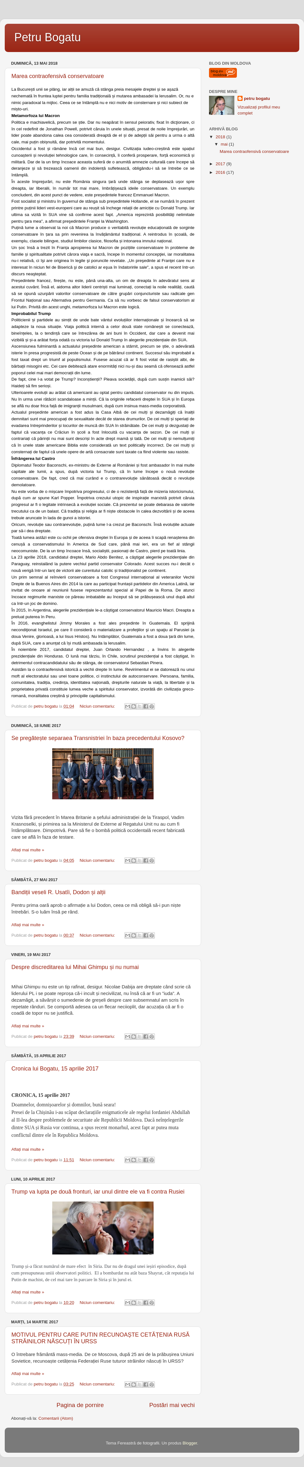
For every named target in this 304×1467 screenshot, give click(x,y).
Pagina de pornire (80, 1405)
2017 (221, 163)
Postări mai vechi (172, 1405)
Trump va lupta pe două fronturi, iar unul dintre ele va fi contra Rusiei (98, 1192)
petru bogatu (257, 98)
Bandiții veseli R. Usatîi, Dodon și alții (58, 892)
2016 (221, 172)
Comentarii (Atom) (55, 1418)
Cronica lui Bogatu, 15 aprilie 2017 (54, 1068)
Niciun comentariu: (97, 706)
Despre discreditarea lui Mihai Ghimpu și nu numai (75, 967)
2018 (221, 136)
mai (225, 144)
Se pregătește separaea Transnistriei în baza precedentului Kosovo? (97, 738)
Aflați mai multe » (27, 850)
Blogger (189, 1443)
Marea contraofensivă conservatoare (57, 76)
